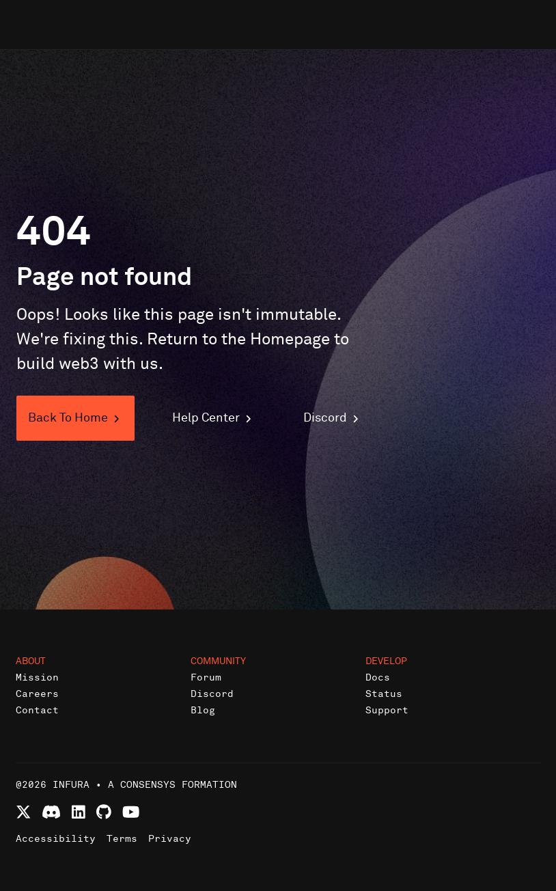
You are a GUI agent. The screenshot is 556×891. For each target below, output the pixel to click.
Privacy (169, 839)
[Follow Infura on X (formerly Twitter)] (23, 812)
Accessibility (56, 839)
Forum (206, 677)
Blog (203, 710)
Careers (37, 694)
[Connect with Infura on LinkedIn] (78, 812)
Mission (37, 677)
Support (386, 710)
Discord (212, 694)
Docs (377, 677)
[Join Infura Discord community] (51, 812)
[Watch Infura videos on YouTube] (130, 812)
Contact (37, 710)
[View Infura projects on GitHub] (103, 812)
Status (383, 694)
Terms (122, 839)
